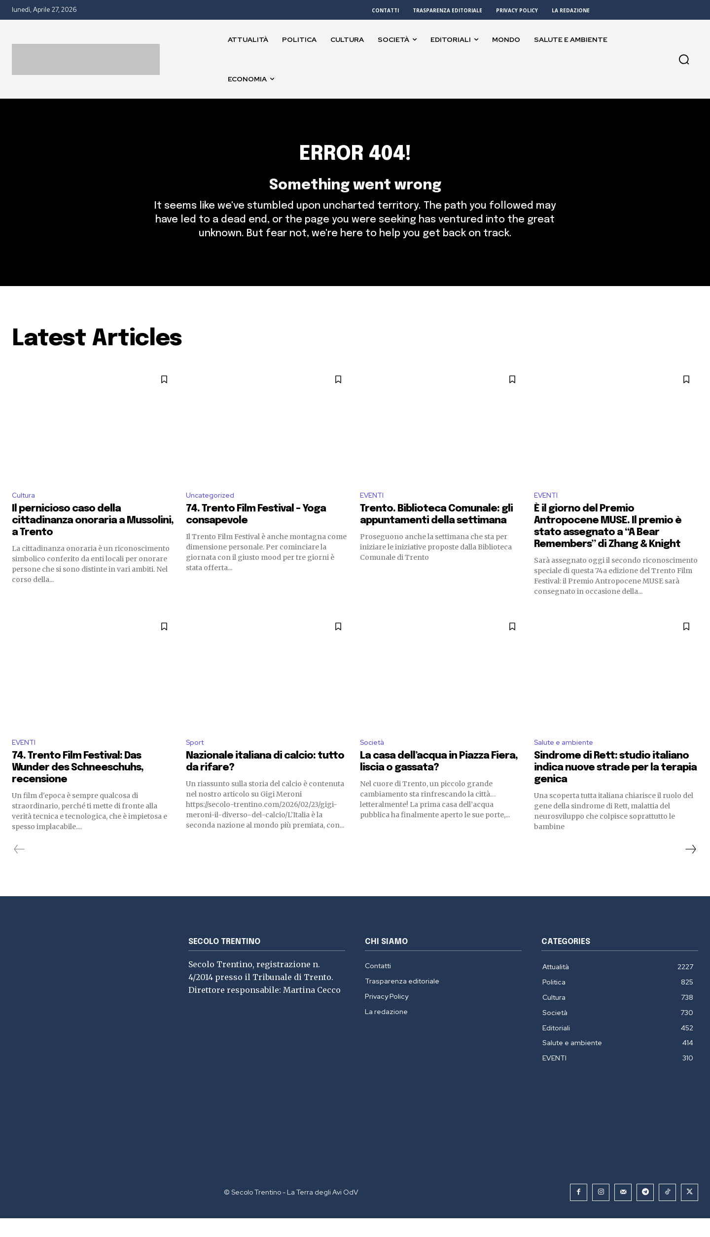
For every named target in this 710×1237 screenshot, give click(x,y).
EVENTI (373, 512)
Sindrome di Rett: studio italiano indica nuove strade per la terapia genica (615, 786)
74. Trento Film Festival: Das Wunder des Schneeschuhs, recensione (77, 786)
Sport (196, 761)
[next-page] (690, 868)
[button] (684, 59)
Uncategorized (213, 512)
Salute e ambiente (568, 761)
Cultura (25, 512)
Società (374, 761)
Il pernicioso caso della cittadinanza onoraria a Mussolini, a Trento (93, 538)
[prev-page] (19, 868)
